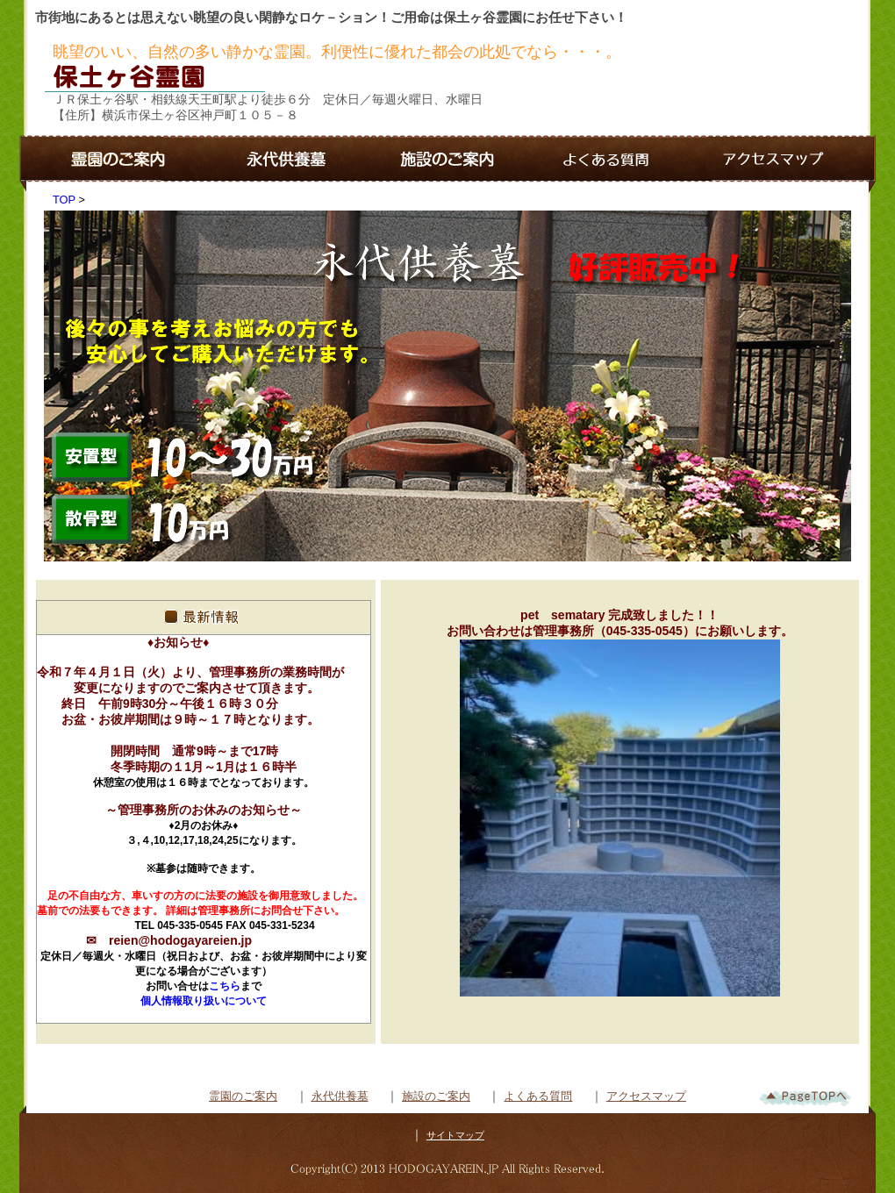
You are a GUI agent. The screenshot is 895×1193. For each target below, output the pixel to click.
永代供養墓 (340, 1096)
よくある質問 (538, 1096)
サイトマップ (455, 1135)
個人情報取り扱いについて (203, 1001)
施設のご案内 (436, 1096)
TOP (64, 199)
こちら (224, 986)
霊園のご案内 (243, 1096)
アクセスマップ (646, 1096)
